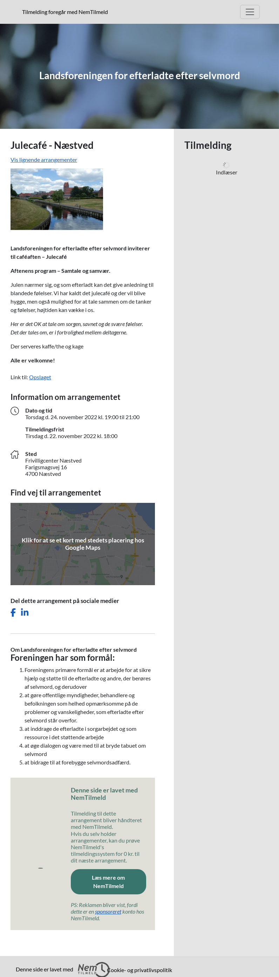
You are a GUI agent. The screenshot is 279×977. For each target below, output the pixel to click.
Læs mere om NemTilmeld (108, 881)
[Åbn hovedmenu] (250, 12)
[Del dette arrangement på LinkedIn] (24, 613)
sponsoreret (108, 911)
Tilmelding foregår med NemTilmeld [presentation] (65, 11)
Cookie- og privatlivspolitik (139, 969)
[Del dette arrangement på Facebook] (13, 613)
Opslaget (40, 377)
